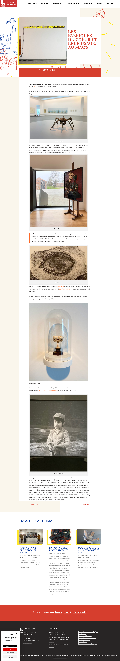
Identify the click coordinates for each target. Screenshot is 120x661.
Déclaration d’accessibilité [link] (72, 655)
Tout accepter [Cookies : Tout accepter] (10, 646)
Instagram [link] (62, 612)
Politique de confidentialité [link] (54, 655)
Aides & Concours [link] (73, 3)
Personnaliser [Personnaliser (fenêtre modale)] (10, 652)
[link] (8, 3)
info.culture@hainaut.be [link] (32, 640)
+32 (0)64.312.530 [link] (29, 638)
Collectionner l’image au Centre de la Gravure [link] (58, 549)
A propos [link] (110, 3)
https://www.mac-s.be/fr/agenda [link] (48, 390)
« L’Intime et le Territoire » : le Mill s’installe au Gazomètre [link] (29, 550)
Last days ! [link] (54, 74)
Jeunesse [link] (65, 553)
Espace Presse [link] (27, 643)
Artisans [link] (99, 3)
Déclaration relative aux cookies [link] (10, 656)
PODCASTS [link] (61, 286)
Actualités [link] (44, 3)
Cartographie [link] (88, 3)
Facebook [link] (79, 612)
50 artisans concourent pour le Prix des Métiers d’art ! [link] (88, 550)
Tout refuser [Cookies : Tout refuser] (10, 649)
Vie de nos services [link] (83, 557)
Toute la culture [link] (31, 3)
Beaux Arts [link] (31, 555)
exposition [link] (44, 74)
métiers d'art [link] (95, 555)
